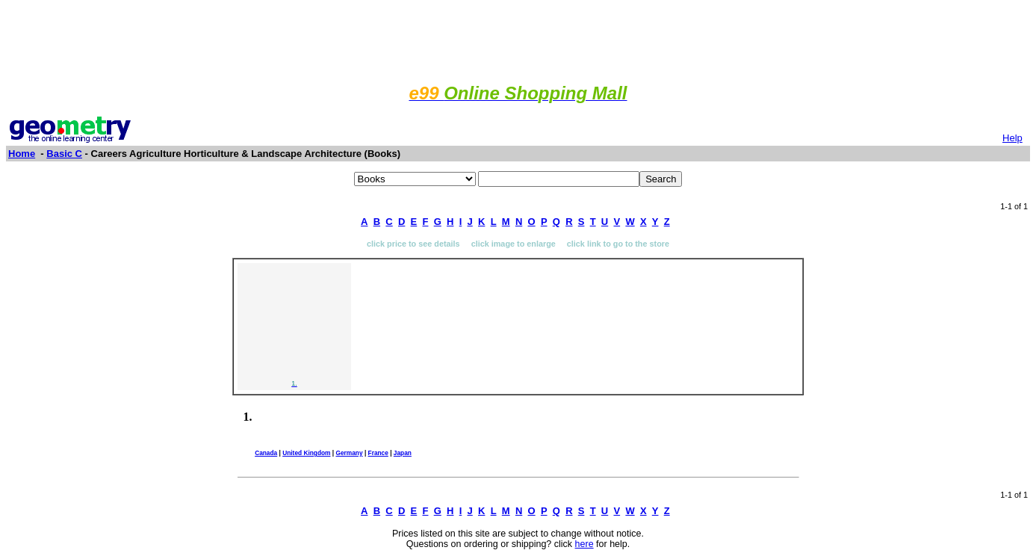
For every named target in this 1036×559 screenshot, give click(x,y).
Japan (403, 453)
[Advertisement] (518, 39)
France (378, 453)
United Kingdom (306, 453)
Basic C (64, 153)
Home (21, 153)
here (584, 544)
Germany (348, 453)
